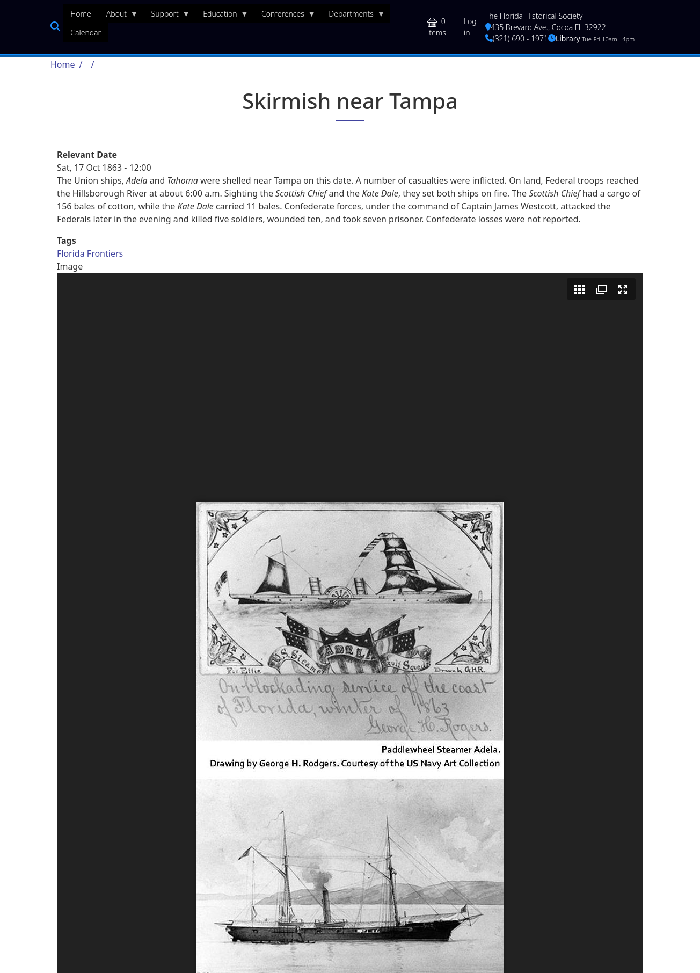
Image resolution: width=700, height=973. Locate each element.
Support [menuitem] (167, 16)
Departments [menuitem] (353, 16)
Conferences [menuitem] (285, 16)
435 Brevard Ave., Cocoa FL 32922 (545, 27)
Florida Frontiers (90, 253)
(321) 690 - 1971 (516, 38)
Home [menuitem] (80, 14)
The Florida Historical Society (534, 16)
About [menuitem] (118, 16)
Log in (470, 27)
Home (62, 64)
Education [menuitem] (221, 16)
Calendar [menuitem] (85, 32)
